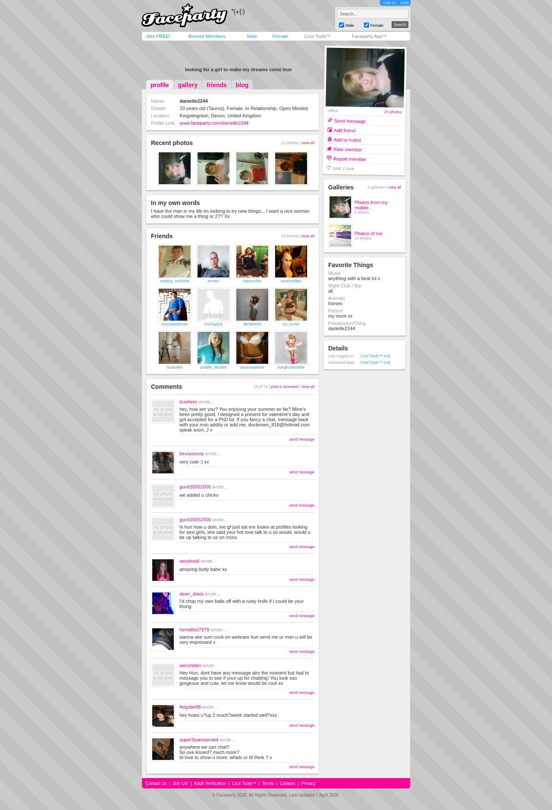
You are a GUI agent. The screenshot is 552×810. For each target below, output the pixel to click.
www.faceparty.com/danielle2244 (213, 123)
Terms (268, 783)
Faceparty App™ (369, 36)
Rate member (347, 149)
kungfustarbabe (291, 367)
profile (160, 85)
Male (252, 36)
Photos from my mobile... (371, 205)
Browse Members (207, 36)
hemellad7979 (194, 629)
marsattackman (174, 324)
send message (301, 439)
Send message (350, 120)
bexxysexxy (191, 453)
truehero (188, 401)
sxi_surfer (290, 324)
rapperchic (252, 281)
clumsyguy (213, 324)
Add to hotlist (347, 139)
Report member (350, 158)
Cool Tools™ (317, 36)
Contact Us (155, 783)
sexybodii (189, 561)
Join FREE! (158, 36)
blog (242, 85)
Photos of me (368, 233)
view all (307, 143)
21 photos (392, 112)
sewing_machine (174, 281)
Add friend (344, 130)
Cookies (287, 783)
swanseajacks (252, 367)
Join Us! (180, 783)
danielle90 (252, 324)
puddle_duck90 (213, 367)
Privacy (308, 783)
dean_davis (191, 593)
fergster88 (190, 706)
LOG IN (389, 3)
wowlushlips (291, 281)
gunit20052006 (195, 486)
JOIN (404, 3)
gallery (188, 85)
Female (280, 36)
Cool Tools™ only (376, 356)
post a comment (284, 387)
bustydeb (175, 367)
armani (213, 281)
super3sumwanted (198, 739)
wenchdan (190, 665)
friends (217, 85)
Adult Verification (210, 783)
